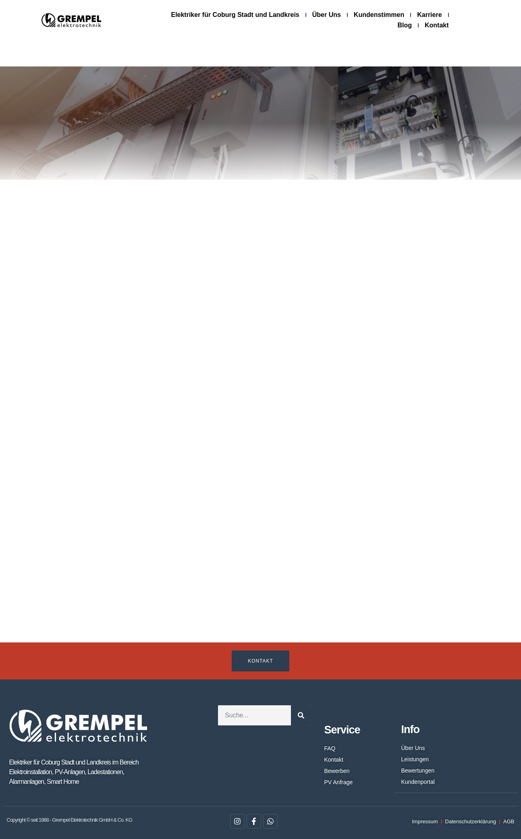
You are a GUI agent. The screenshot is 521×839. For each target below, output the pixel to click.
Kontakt (437, 25)
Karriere (429, 14)
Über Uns (326, 14)
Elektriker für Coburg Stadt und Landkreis (235, 14)
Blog (404, 25)
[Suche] (301, 715)
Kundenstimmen (379, 14)
